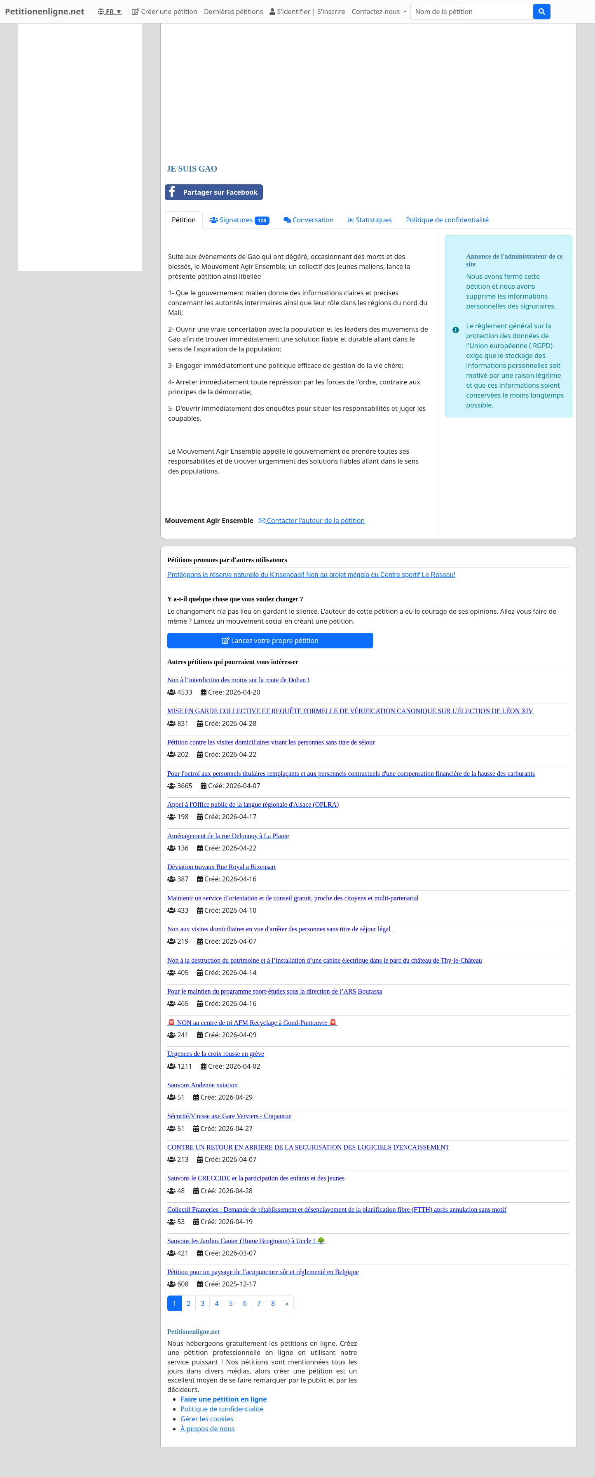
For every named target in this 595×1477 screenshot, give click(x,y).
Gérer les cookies (206, 1418)
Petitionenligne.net (44, 11)
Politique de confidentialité (447, 219)
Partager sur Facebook (211, 192)
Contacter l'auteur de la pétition (312, 520)
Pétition (184, 219)
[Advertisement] (368, 94)
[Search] (472, 11)
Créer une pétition (164, 11)
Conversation (308, 219)
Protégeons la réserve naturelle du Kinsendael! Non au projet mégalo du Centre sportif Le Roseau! (311, 574)
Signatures (239, 220)
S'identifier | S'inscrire (307, 11)
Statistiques (370, 219)
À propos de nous (207, 1428)
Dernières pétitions (233, 11)
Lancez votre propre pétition (270, 640)
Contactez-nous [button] (377, 11)
